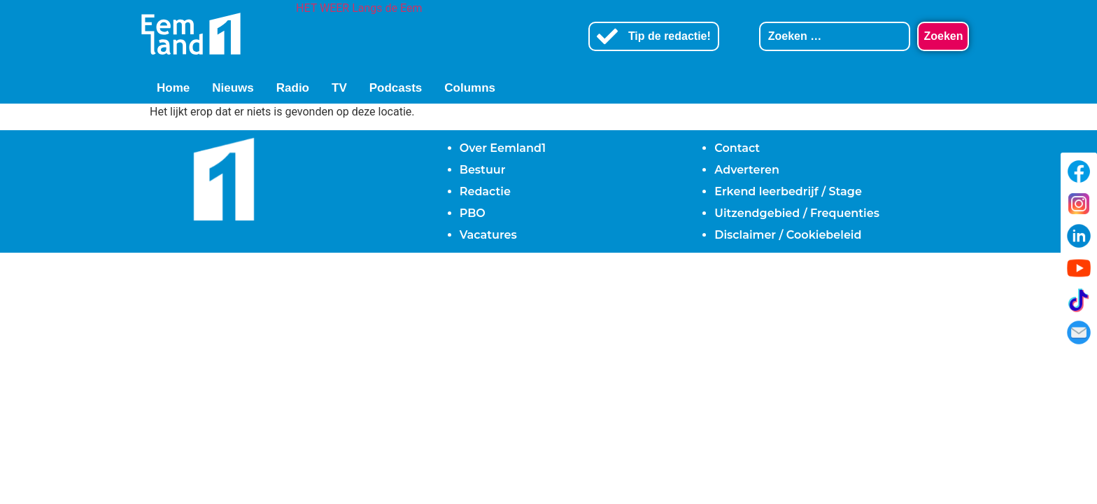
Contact (737, 148)
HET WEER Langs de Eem (359, 8)
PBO (473, 213)
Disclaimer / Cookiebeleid (787, 234)
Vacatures (488, 234)
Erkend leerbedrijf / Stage (788, 191)
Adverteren (746, 169)
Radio (292, 87)
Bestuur (483, 169)
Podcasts (396, 87)
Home (173, 87)
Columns (469, 87)
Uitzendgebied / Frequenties (796, 213)
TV (339, 87)
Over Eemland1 (503, 148)
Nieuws (233, 87)
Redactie (485, 191)
